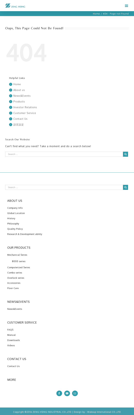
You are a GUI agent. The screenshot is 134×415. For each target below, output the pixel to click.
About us (19, 89)
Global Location (16, 213)
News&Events (22, 95)
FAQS (10, 329)
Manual (11, 335)
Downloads (13, 340)
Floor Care (13, 288)
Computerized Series (18, 267)
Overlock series (15, 278)
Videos (11, 345)
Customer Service (24, 113)
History (11, 218)
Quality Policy (15, 229)
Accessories (13, 283)
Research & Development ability (24, 234)
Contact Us (20, 118)
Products (19, 101)
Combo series (14, 272)
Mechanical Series (17, 255)
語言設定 (18, 124)
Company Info (15, 208)
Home (17, 84)
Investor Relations (25, 107)
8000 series (18, 261)
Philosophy (13, 223)
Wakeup (91, 412)
